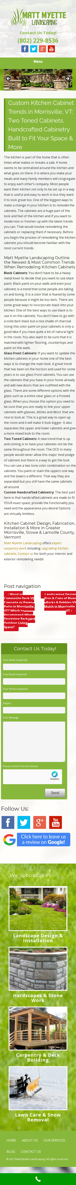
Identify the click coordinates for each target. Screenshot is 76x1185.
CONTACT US (31, 1151)
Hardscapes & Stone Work (38, 997)
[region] (38, 79)
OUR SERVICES (54, 1140)
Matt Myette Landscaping (23, 543)
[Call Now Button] (38, 1179)
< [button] (9, 79)
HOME (11, 1140)
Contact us (25, 553)
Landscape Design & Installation (38, 938)
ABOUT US (30, 1140)
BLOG (11, 1151)
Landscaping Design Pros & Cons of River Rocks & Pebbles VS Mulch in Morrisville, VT (60, 602)
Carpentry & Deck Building (38, 1057)
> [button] (67, 79)
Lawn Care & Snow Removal (38, 1117)
